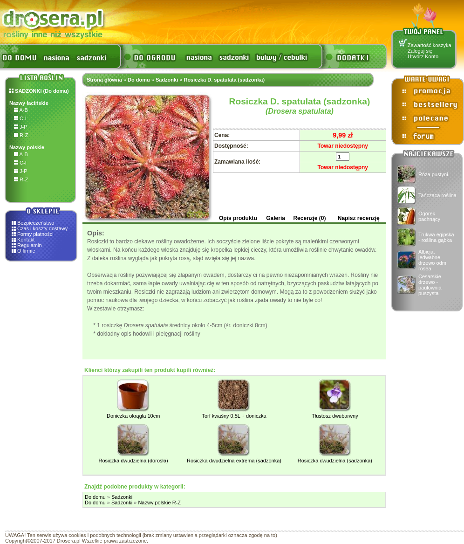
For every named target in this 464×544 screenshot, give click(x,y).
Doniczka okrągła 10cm (133, 416)
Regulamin (29, 245)
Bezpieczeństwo (36, 223)
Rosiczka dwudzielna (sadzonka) (335, 460)
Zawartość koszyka (429, 45)
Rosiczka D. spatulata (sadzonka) (224, 80)
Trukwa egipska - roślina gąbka (436, 237)
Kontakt (25, 239)
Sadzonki (167, 80)
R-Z (21, 135)
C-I (20, 118)
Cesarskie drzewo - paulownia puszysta (430, 285)
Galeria (275, 218)
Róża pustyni (433, 174)
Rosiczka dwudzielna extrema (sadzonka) (234, 460)
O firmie (26, 251)
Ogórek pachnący (429, 216)
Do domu (139, 80)
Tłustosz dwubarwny (335, 416)
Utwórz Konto (423, 56)
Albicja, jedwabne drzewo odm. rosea (433, 260)
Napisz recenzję (359, 218)
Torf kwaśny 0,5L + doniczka (234, 416)
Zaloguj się (420, 51)
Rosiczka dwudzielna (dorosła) (133, 460)
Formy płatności (35, 234)
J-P (20, 127)
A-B (21, 110)
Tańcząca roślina (437, 195)
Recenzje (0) (309, 218)
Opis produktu (238, 218)
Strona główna (104, 80)
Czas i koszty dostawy (42, 228)
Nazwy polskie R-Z (159, 502)
